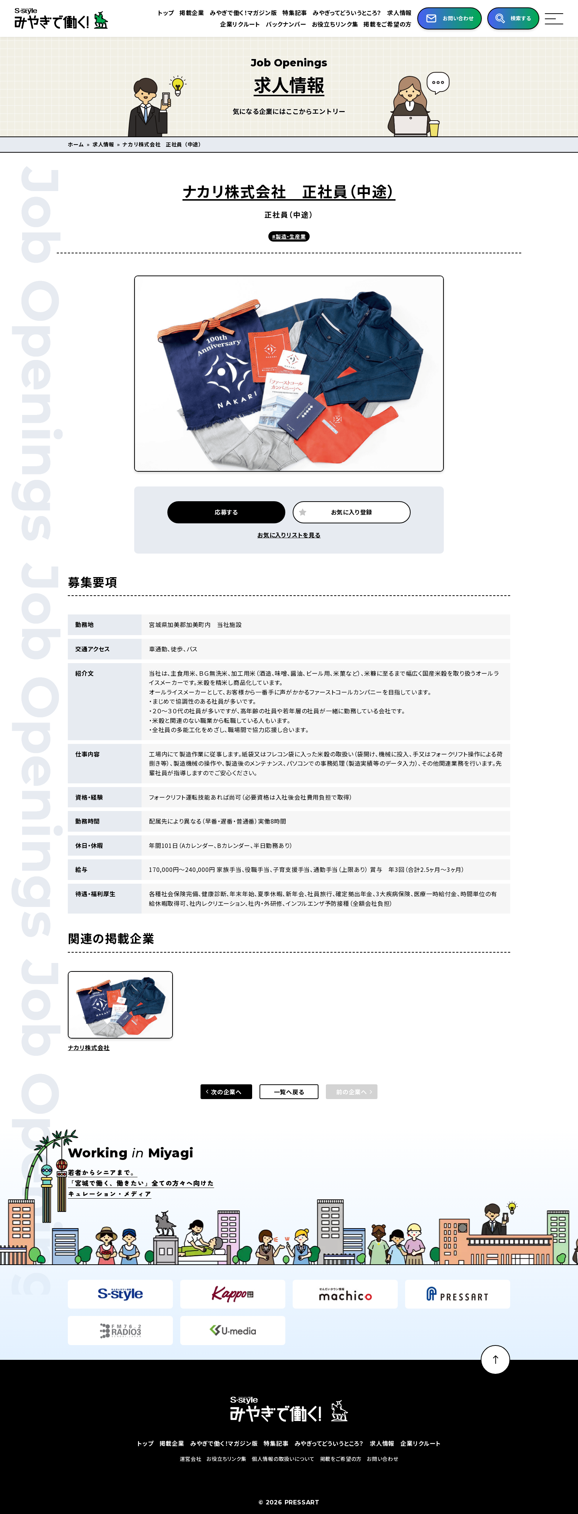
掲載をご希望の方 (380, 24)
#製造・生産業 (289, 236)
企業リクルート (232, 24)
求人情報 (392, 12)
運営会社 (191, 1477)
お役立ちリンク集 (327, 24)
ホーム (76, 144)
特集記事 (286, 12)
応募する (226, 530)
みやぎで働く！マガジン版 (235, 12)
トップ (157, 12)
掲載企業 (183, 12)
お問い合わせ (382, 1477)
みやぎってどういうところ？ (339, 12)
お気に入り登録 (352, 530)
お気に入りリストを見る (289, 552)
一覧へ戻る (289, 1109)
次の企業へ (226, 1109)
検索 (519, 18)
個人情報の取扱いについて (283, 1477)
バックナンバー (278, 24)
